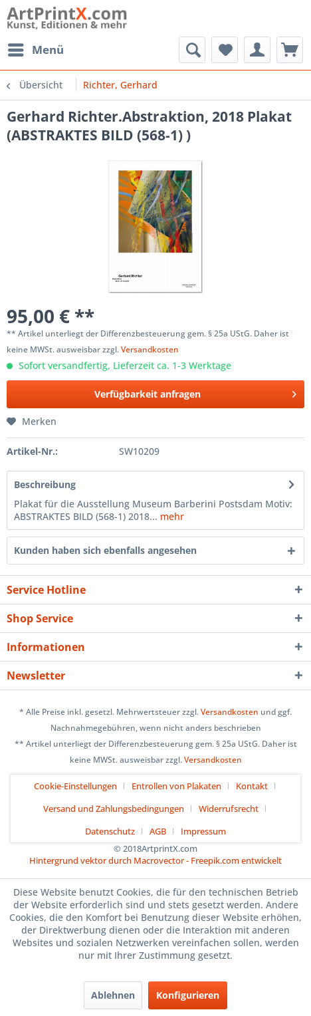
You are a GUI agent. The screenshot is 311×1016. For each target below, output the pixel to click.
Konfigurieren (187, 995)
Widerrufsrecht (229, 809)
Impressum (203, 831)
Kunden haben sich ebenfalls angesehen (105, 550)
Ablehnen (113, 995)
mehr (170, 516)
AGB (158, 831)
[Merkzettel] (224, 50)
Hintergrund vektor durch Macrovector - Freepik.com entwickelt (155, 860)
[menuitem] (35, 50)
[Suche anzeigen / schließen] (192, 50)
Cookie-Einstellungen (75, 786)
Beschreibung (45, 484)
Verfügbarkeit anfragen (195, 392)
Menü (36, 48)
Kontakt (252, 786)
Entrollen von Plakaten (176, 786)
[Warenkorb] (289, 50)
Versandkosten (150, 349)
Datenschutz (110, 831)
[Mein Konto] (257, 50)
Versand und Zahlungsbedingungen (113, 809)
